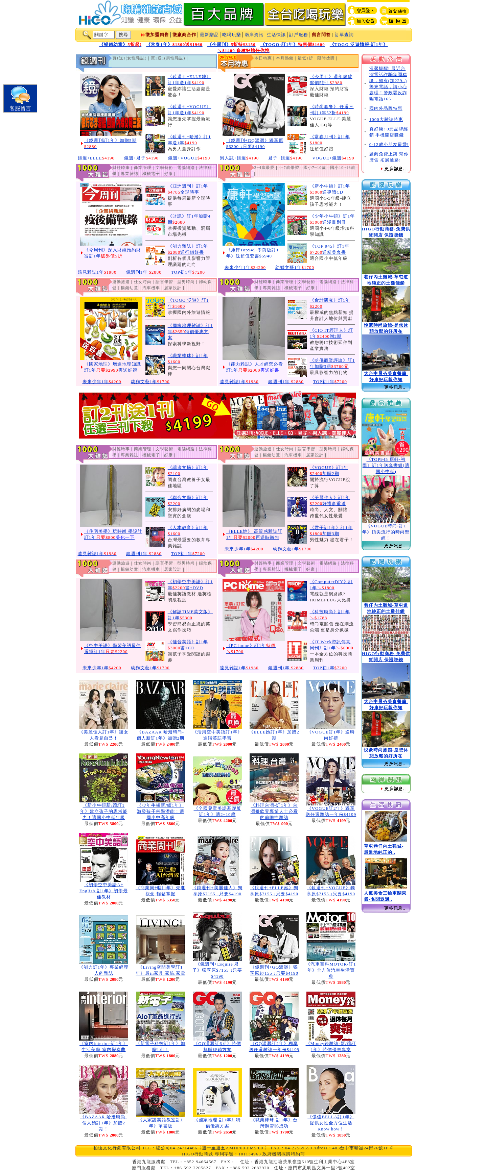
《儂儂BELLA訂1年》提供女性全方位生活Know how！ (330, 1122)
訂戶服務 (298, 34)
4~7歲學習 (289, 167)
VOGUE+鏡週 (333, 157)
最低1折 (305, 58)
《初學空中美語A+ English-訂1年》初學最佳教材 (103, 890)
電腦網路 (186, 167)
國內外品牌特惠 (385, 108)
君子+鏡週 (285, 157)
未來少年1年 (245, 267)
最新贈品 (209, 34)
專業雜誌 (129, 173)
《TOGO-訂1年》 (292, 44)
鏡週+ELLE (96, 157)
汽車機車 (151, 287)
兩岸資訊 (254, 34)
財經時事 (121, 167)
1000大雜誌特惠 (386, 119)
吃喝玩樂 (231, 34)
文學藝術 (164, 167)
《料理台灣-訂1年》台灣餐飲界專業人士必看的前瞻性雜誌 (274, 811)
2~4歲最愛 (264, 167)
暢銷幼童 (129, 287)
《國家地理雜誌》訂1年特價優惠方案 (190, 331)
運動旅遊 (121, 281)
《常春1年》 (174, 44)
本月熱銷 (285, 58)
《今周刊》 (231, 44)
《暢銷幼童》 (120, 44)
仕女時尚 (143, 281)
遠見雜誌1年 (97, 272)
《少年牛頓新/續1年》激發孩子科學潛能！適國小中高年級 (160, 811)
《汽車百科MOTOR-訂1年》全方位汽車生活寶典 (331, 970)
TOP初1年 (188, 272)
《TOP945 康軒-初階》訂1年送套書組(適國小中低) (386, 465)
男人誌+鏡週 (239, 157)
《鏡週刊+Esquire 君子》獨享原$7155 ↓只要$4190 (217, 970)
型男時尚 (186, 281)
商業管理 (143, 167)
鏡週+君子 (141, 157)
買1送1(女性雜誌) (129, 58)
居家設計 (173, 287)
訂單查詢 (344, 34)
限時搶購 (326, 58)
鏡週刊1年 (144, 272)
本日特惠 (263, 58)
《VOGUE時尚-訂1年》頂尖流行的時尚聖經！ (386, 532)
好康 (168, 173)
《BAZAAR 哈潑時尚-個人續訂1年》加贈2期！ (103, 1122)
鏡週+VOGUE (189, 157)
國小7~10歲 (314, 167)
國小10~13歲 (342, 167)
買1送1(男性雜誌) (168, 58)
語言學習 (164, 281)
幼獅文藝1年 (294, 267)
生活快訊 (276, 34)
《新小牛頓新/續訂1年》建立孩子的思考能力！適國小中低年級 (103, 811)
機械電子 (151, 173)
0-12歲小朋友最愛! (389, 144)
